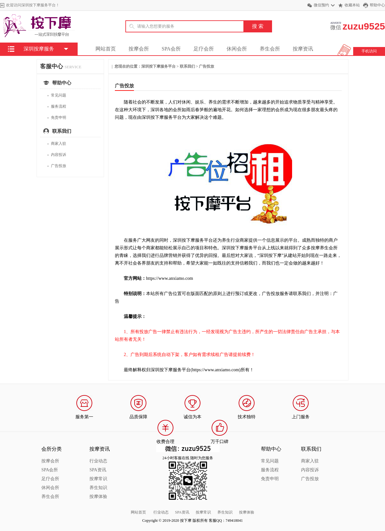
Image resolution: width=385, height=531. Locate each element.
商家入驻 (56, 144)
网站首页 (105, 48)
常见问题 (56, 95)
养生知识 (98, 487)
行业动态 (98, 461)
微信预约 (321, 5)
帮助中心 (377, 5)
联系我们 (187, 66)
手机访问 (369, 51)
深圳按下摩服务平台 (158, 66)
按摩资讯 (303, 48)
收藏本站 (352, 5)
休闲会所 (237, 48)
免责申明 (56, 118)
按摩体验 (98, 496)
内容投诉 (56, 155)
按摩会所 (139, 48)
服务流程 (56, 107)
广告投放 (56, 166)
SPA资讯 (97, 469)
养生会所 (270, 48)
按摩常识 (98, 478)
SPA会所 (171, 48)
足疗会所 (203, 48)
